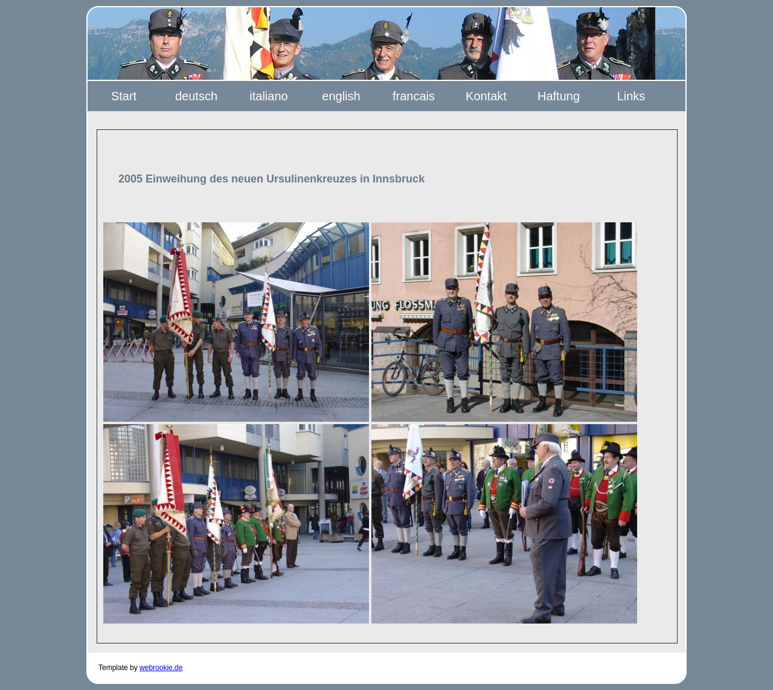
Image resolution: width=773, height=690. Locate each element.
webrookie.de (161, 667)
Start (123, 96)
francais (414, 96)
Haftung (558, 96)
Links (631, 96)
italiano (268, 96)
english (341, 96)
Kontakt (486, 96)
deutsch (196, 96)
